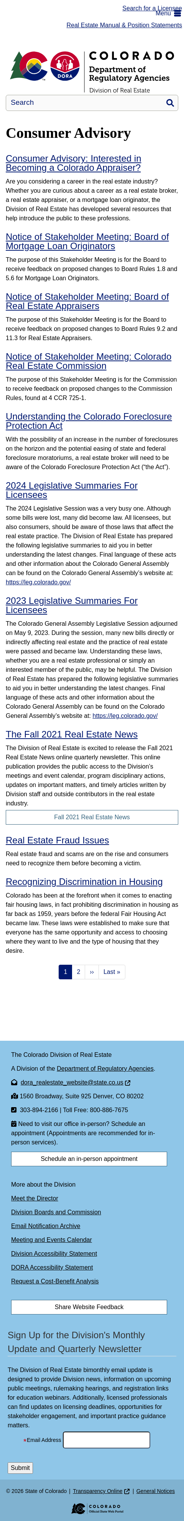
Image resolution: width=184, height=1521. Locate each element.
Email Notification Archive (45, 1226)
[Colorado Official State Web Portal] (92, 1508)
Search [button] (170, 103)
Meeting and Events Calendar (51, 1240)
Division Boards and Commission (56, 1212)
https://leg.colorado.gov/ (38, 582)
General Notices (155, 1491)
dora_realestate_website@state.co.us (72, 1082)
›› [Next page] (92, 972)
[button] (170, 13)
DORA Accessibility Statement (52, 1267)
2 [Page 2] (78, 972)
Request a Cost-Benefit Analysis (55, 1281)
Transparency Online (97, 1491)
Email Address (42, 1440)
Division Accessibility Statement (54, 1253)
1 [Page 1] (65, 972)
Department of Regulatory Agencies (105, 1068)
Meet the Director (34, 1198)
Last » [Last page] (112, 972)
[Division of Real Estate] (92, 72)
